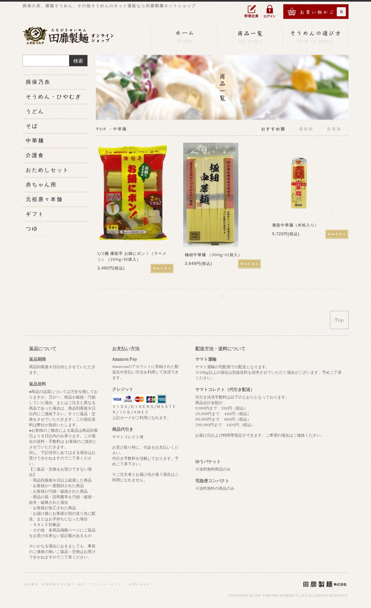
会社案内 (31, 584)
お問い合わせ (140, 584)
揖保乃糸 (38, 82)
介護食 (35, 155)
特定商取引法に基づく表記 (63, 584)
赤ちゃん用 (41, 184)
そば (32, 126)
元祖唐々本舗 (44, 199)
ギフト (35, 213)
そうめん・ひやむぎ (54, 96)
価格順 (306, 128)
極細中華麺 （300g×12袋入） (213, 254)
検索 (78, 61)
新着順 (334, 128)
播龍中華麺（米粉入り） (295, 225)
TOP (101, 128)
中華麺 (120, 128)
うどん (35, 111)
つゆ (32, 228)
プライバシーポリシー (107, 584)
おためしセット (47, 169)
